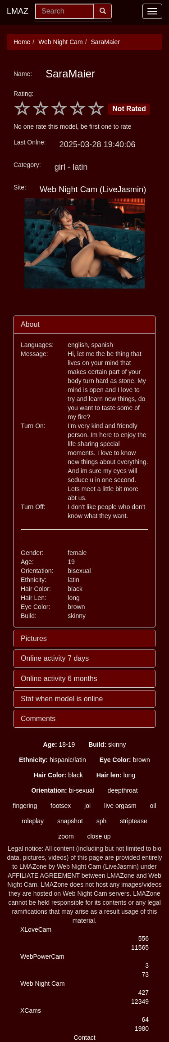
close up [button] (98, 836)
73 (145, 974)
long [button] (115, 775)
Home (22, 41)
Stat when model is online (62, 699)
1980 (142, 1028)
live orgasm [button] (120, 805)
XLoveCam (35, 929)
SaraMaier (105, 41)
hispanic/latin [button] (52, 759)
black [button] (58, 775)
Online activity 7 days (55, 658)
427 (143, 992)
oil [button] (153, 805)
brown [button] (125, 759)
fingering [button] (25, 805)
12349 (140, 1001)
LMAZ (17, 11)
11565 (140, 947)
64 (145, 1019)
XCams (30, 1010)
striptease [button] (133, 821)
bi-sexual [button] (62, 790)
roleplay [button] (33, 821)
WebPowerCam (42, 956)
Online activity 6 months (59, 678)
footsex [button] (60, 805)
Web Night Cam (60, 41)
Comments (38, 718)
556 (143, 938)
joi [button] (87, 805)
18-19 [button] (59, 744)
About (30, 324)
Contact (84, 1037)
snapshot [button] (70, 821)
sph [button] (101, 821)
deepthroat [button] (123, 790)
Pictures (34, 638)
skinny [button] (107, 744)
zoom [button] (65, 836)
